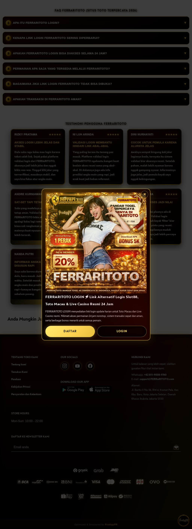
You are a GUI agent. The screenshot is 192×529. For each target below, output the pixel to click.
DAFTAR (70, 331)
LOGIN (122, 331)
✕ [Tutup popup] (144, 194)
